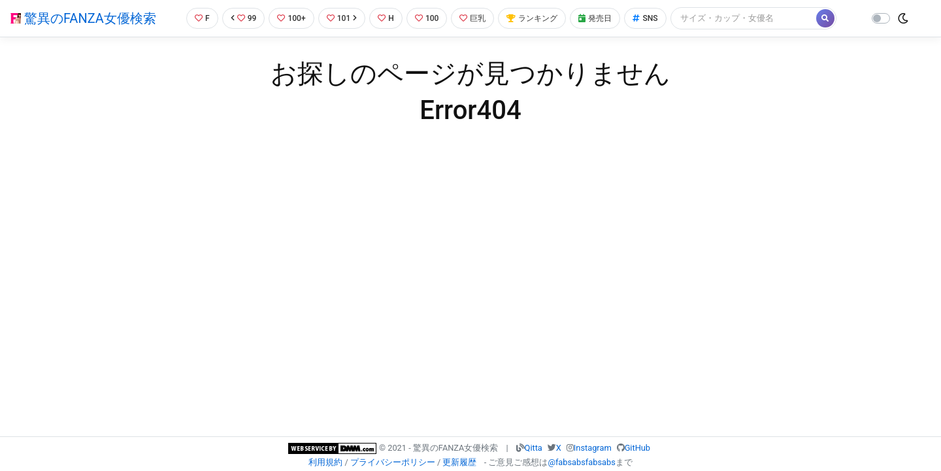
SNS (655, 18)
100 (428, 18)
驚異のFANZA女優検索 (83, 18)
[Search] (755, 18)
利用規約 (325, 462)
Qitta (533, 448)
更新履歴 (459, 462)
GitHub (637, 448)
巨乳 (476, 18)
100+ (289, 18)
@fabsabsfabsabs (581, 462)
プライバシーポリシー (392, 462)
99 (240, 18)
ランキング (538, 18)
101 (341, 18)
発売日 (603, 18)
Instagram (593, 448)
